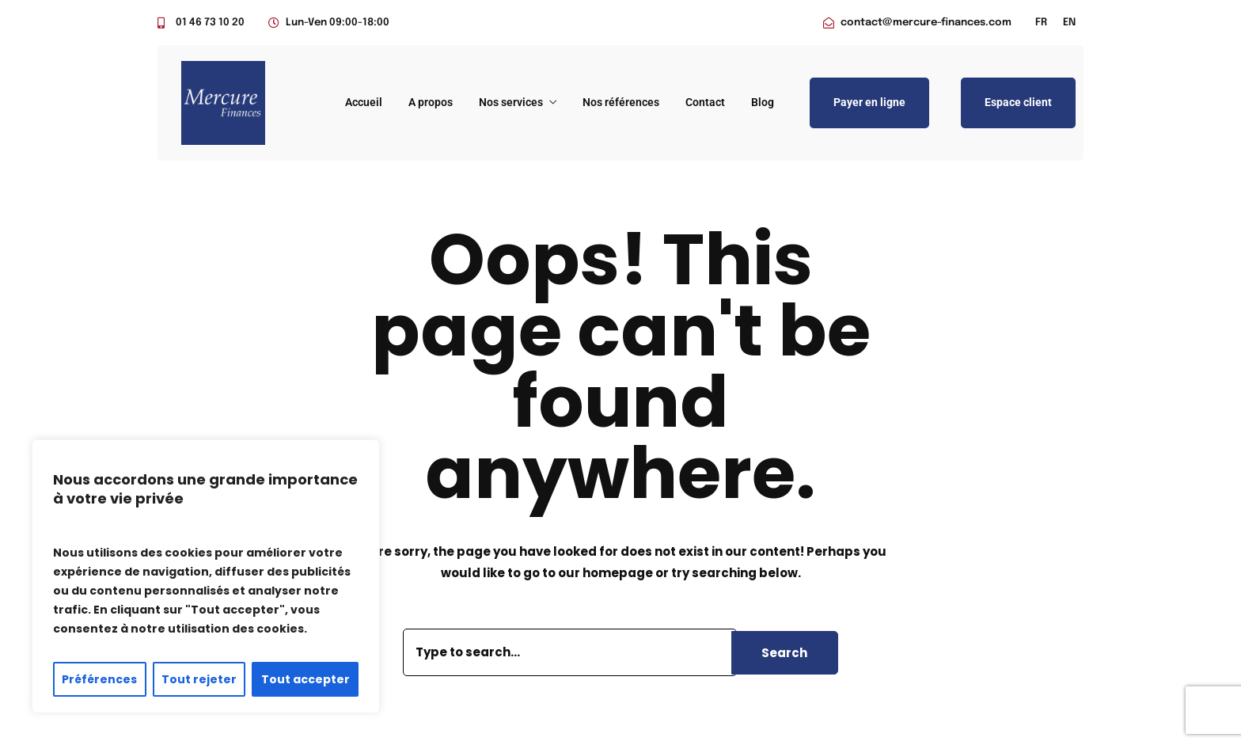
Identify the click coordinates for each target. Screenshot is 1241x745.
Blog (762, 102)
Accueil (363, 102)
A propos (430, 102)
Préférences (99, 679)
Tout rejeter (199, 679)
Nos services (511, 102)
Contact (705, 102)
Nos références (621, 102)
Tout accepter (305, 679)
